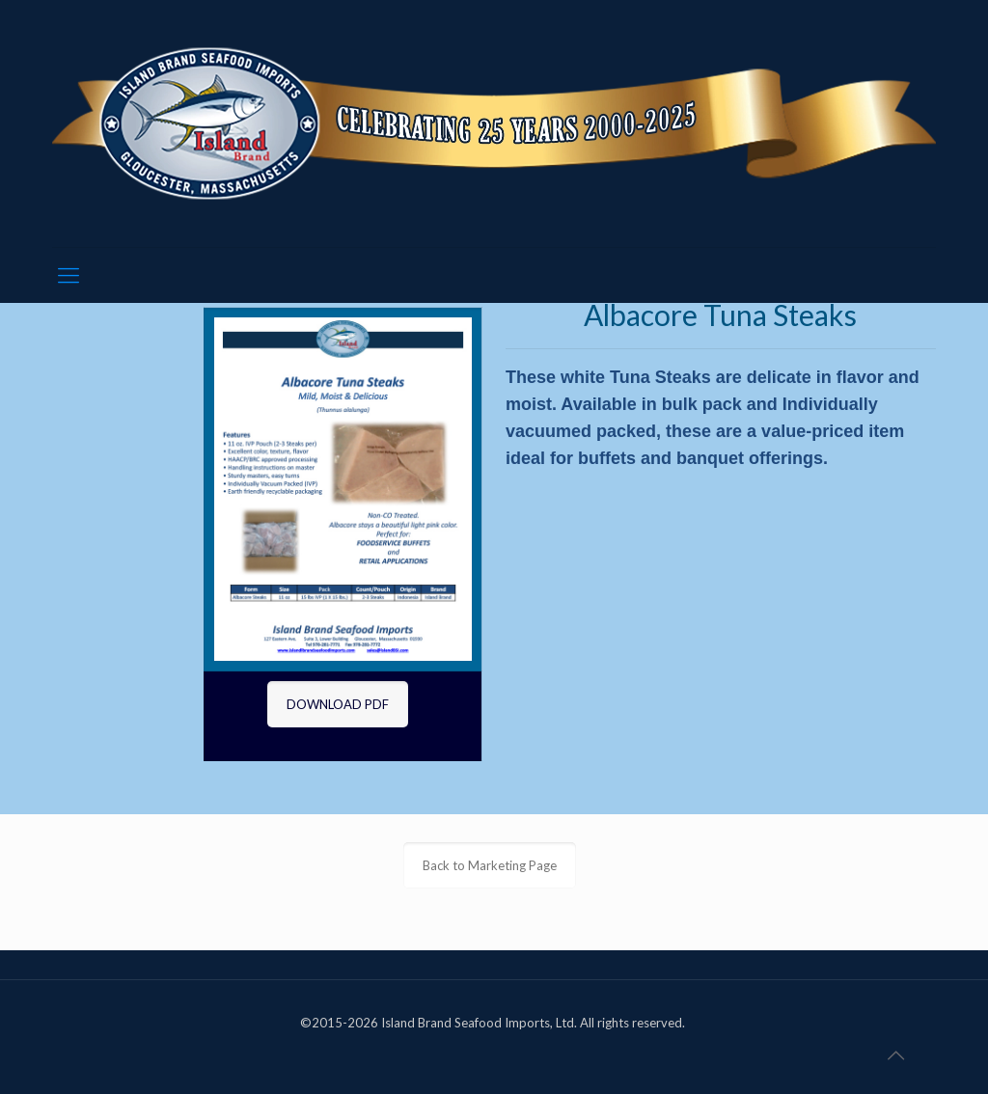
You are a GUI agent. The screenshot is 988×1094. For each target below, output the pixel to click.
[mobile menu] (68, 275)
